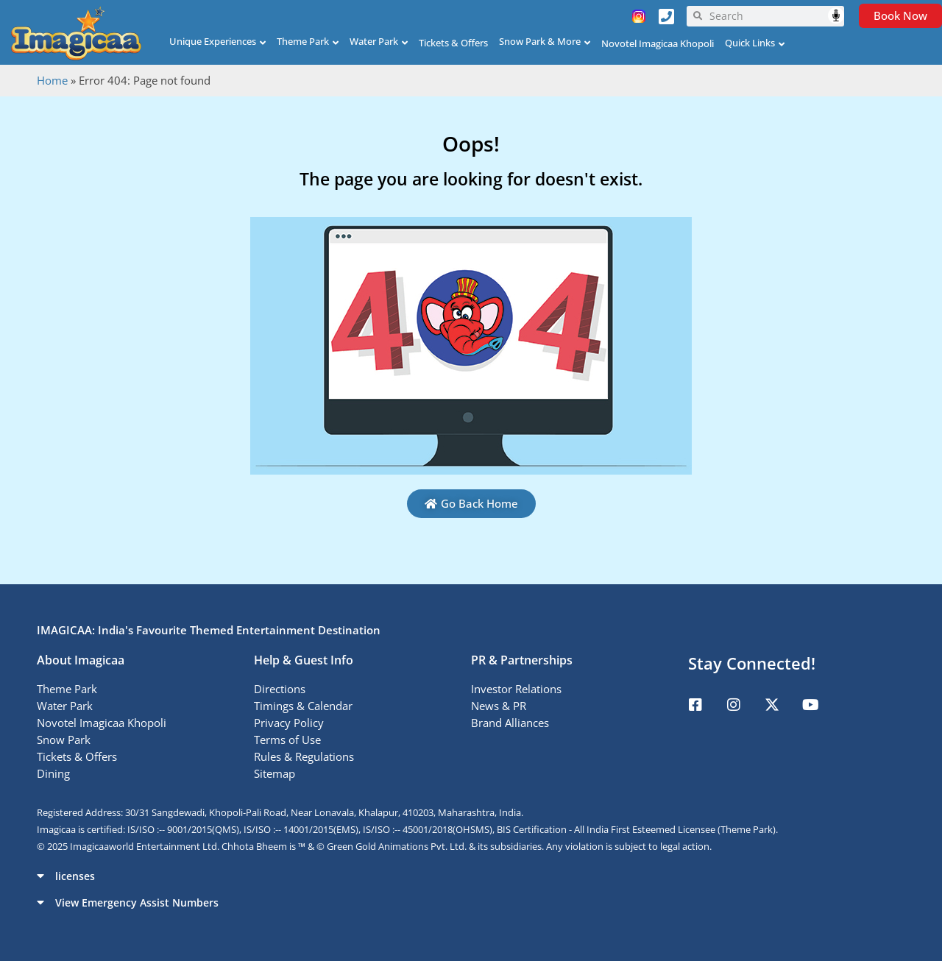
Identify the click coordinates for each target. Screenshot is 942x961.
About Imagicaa (80, 660)
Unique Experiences (212, 41)
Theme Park (303, 41)
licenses (75, 876)
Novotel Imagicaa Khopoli (657, 43)
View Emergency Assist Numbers (137, 902)
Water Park (374, 41)
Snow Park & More (540, 41)
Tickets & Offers (453, 42)
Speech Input (836, 15)
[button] (471, 876)
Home (52, 80)
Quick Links (750, 42)
